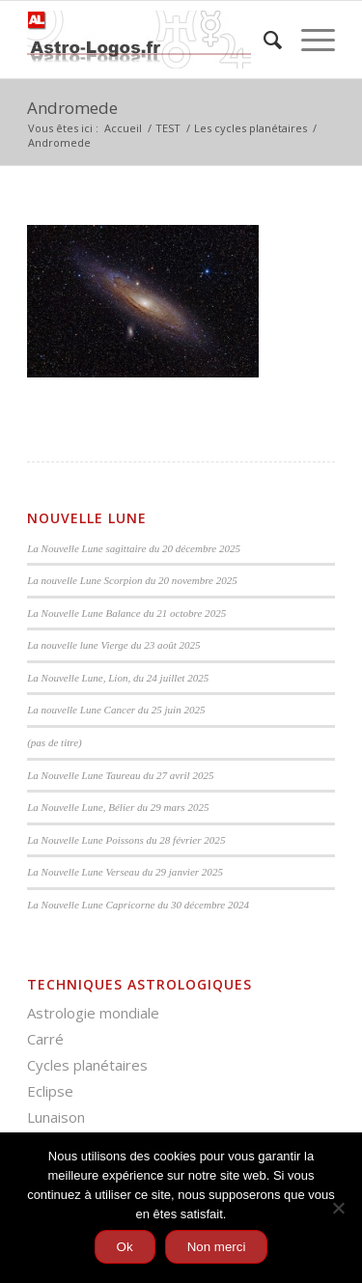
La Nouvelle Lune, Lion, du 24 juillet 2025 (118, 677)
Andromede (72, 108)
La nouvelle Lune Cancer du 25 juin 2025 (116, 709)
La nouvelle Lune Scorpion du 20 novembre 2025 (132, 580)
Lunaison (56, 1117)
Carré (45, 1038)
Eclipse (50, 1091)
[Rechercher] (263, 39)
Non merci (216, 1247)
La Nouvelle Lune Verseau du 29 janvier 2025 (125, 872)
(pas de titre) (54, 742)
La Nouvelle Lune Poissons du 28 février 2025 (126, 840)
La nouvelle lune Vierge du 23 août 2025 (113, 645)
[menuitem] (263, 39)
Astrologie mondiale (93, 1012)
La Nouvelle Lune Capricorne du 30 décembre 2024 (138, 904)
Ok (125, 1247)
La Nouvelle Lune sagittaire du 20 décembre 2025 (133, 548)
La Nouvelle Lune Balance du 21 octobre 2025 (126, 613)
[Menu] (308, 39)
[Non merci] (338, 1207)
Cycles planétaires (87, 1064)
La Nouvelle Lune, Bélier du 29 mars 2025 (118, 807)
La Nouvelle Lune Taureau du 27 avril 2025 (120, 775)
